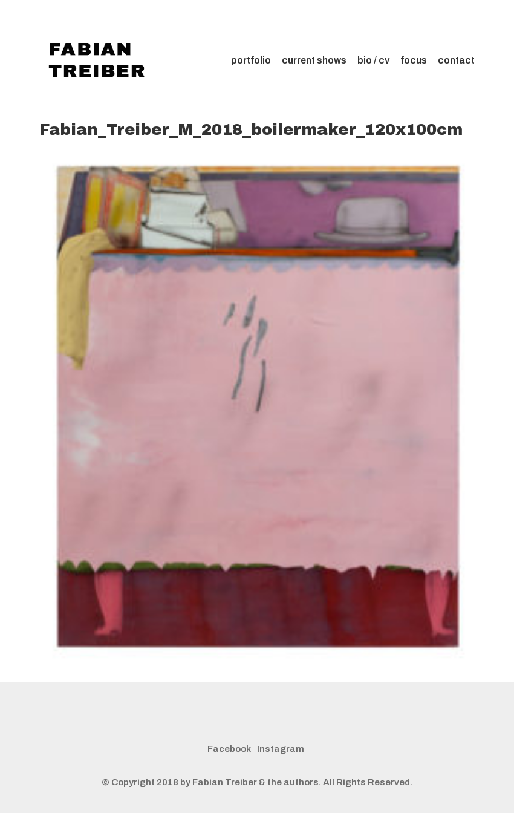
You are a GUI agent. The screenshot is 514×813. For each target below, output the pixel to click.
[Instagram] (280, 749)
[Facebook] (229, 749)
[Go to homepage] (99, 60)
